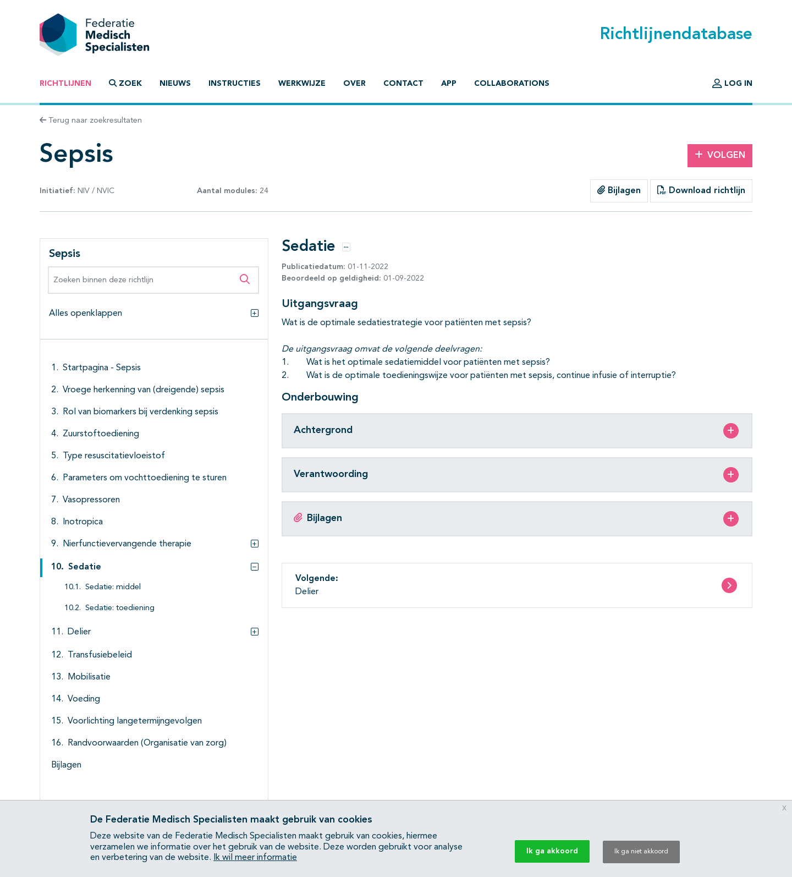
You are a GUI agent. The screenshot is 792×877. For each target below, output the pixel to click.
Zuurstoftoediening (101, 434)
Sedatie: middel (113, 587)
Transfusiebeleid (100, 655)
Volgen (720, 155)
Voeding (84, 699)
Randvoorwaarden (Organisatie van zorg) (147, 743)
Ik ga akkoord (552, 851)
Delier (79, 632)
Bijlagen (619, 190)
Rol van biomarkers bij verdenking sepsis (140, 412)
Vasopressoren (91, 500)
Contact (403, 83)
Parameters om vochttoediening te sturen (145, 478)
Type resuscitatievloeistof (114, 456)
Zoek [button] (125, 83)
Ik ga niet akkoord (641, 851)
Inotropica (83, 522)
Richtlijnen (65, 83)
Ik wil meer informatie (255, 857)
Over (354, 83)
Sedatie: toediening (120, 608)
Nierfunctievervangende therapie (127, 544)
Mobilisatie (89, 677)
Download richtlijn (701, 190)
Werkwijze (302, 83)
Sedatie (84, 567)
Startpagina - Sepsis (102, 368)
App (449, 83)
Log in (732, 83)
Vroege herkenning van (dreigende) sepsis (143, 390)
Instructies (234, 83)
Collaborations (511, 83)
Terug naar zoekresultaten (91, 120)
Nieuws (175, 83)
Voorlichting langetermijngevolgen (135, 721)
